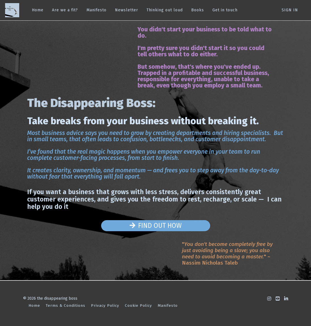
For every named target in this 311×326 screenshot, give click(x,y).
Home (37, 10)
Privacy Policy (105, 305)
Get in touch (224, 10)
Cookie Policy (138, 305)
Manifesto (96, 10)
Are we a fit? (64, 10)
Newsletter (126, 10)
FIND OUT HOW (156, 226)
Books (197, 10)
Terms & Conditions (65, 305)
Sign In (290, 10)
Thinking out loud (164, 10)
